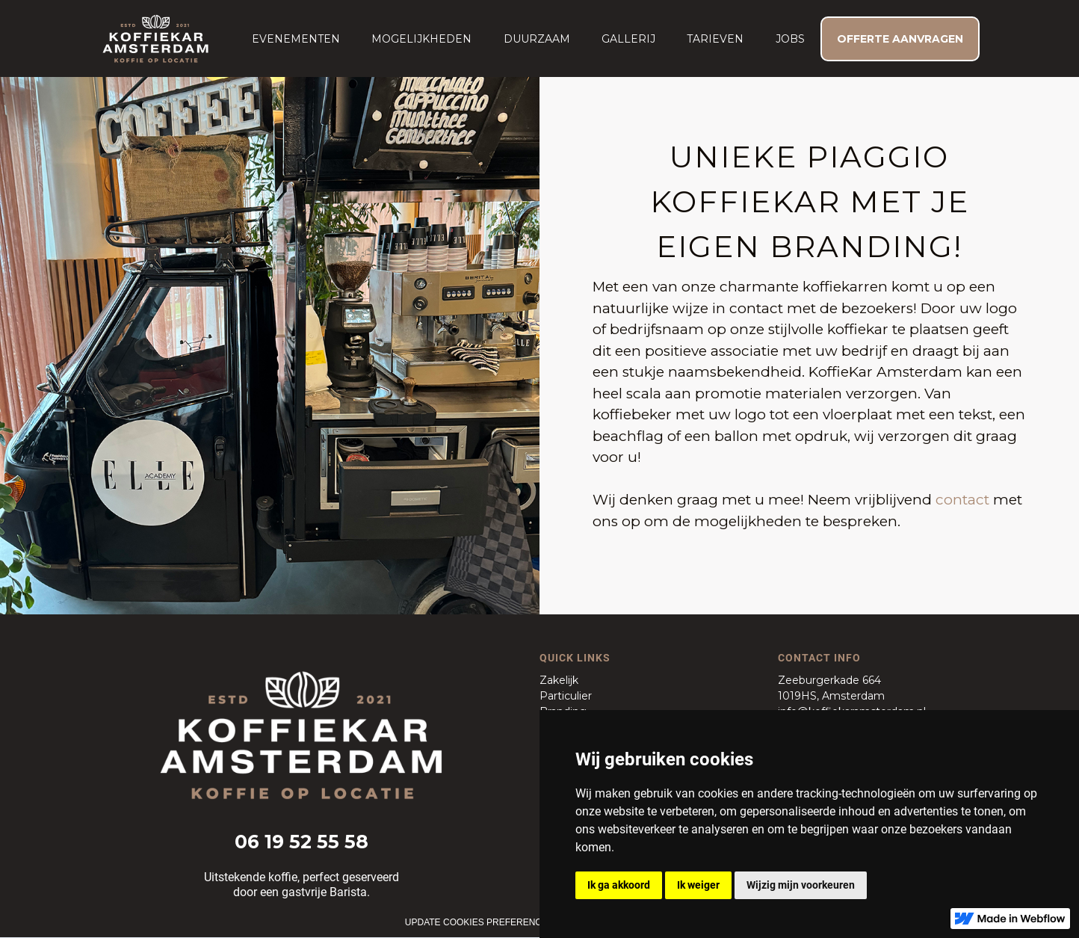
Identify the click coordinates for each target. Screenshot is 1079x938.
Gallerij (628, 39)
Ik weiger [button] (698, 885)
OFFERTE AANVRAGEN (900, 39)
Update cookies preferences (479, 922)
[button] (296, 38)
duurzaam (537, 39)
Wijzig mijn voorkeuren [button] (800, 885)
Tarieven (715, 39)
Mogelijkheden (421, 39)
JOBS (790, 39)
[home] (155, 38)
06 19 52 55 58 (301, 841)
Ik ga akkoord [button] (618, 885)
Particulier (566, 696)
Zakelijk (559, 680)
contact (962, 499)
